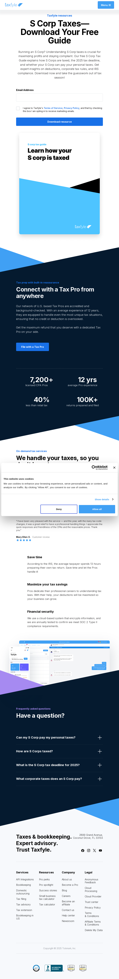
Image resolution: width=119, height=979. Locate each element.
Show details (102, 499)
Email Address (25, 90)
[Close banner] (114, 467)
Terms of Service (53, 108)
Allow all (97, 509)
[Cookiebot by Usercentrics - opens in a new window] (94, 467)
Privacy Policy (71, 108)
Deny (59, 509)
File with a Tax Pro (32, 346)
